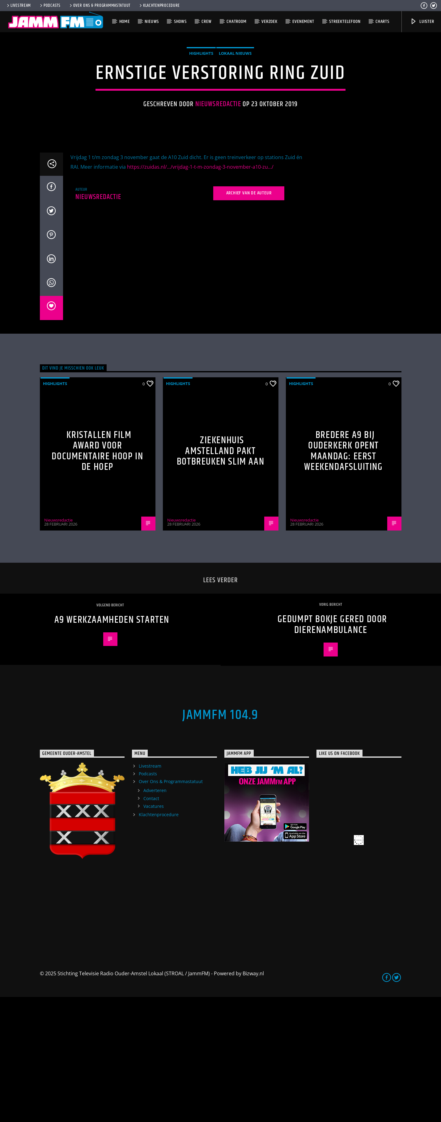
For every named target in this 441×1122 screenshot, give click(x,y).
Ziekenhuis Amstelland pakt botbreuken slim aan (220, 576)
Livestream (18, 5)
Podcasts (50, 5)
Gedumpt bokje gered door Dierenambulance (332, 750)
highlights (201, 116)
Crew (206, 21)
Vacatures (153, 931)
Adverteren (155, 915)
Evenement (303, 21)
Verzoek (269, 21)
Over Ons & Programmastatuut (99, 5)
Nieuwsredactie (218, 166)
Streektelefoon (344, 21)
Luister (422, 21)
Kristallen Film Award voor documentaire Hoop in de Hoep (97, 576)
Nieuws (152, 21)
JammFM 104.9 (220, 840)
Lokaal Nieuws (235, 116)
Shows (180, 21)
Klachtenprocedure (159, 5)
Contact (151, 923)
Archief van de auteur (249, 318)
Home (124, 21)
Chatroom (236, 21)
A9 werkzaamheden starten (111, 744)
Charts (382, 21)
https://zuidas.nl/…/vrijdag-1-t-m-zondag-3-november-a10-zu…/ (200, 291)
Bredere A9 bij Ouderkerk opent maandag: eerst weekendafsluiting (343, 576)
